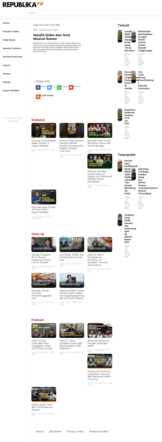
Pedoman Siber (99, 431)
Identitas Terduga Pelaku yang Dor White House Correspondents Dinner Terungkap (148, 188)
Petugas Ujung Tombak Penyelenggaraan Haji (41, 294)
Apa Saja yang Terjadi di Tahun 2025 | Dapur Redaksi (43, 210)
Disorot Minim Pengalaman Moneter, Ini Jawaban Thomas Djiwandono (97, 259)
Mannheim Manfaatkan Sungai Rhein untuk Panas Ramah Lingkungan (145, 48)
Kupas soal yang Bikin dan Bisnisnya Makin (99, 375)
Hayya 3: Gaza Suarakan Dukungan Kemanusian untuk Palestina (70, 344)
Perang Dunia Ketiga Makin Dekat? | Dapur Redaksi (43, 143)
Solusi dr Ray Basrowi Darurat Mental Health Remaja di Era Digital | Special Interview (71, 145)
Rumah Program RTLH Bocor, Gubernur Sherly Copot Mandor (41, 258)
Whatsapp (64, 86)
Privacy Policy (75, 431)
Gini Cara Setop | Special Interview (145, 87)
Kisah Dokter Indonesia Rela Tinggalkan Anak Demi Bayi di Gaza (41, 344)
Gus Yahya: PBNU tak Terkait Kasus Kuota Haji (71, 257)
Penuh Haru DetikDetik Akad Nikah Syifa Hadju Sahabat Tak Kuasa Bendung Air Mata (131, 184)
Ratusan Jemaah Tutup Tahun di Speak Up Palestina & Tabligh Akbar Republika (99, 176)
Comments (76, 86)
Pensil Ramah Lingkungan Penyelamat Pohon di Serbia (131, 87)
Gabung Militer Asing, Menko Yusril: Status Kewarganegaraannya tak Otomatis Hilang (72, 294)
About (40, 431)
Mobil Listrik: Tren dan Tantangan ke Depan (41, 407)
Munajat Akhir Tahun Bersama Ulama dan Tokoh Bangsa (99, 143)
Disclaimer (55, 431)
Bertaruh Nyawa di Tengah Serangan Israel (98, 343)
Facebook (42, 86)
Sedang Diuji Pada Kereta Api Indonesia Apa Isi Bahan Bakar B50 (130, 236)
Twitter (53, 86)
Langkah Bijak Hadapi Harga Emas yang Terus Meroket (129, 48)
